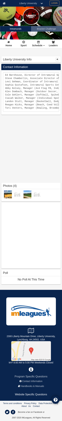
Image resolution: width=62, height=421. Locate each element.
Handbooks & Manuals (32, 386)
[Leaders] (53, 44)
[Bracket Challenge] (46, 28)
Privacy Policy (30, 403)
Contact (36, 406)
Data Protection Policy (48, 403)
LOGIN (54, 3)
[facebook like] (26, 235)
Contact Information (32, 381)
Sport (24, 45)
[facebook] (13, 412)
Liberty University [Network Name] (28, 3)
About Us (26, 406)
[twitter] (7, 412)
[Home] (9, 44)
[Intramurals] (15, 28)
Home (8, 45)
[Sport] (23, 44)
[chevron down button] (42, 3)
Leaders (53, 45)
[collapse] (57, 59)
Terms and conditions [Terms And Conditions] (12, 403)
